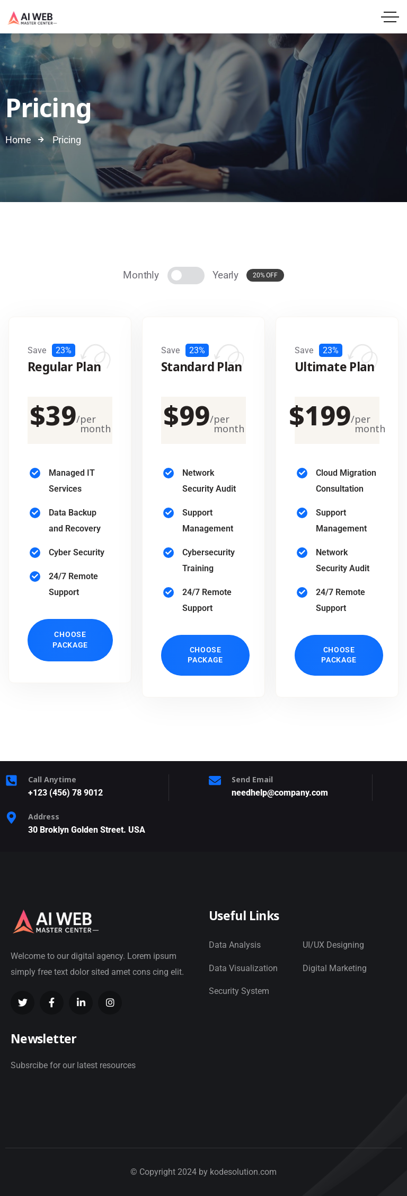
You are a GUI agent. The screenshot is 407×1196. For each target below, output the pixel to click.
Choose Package (70, 639)
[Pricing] (186, 275)
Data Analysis (235, 945)
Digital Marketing (335, 968)
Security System (239, 991)
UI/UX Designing (333, 945)
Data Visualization (243, 968)
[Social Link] (22, 1003)
